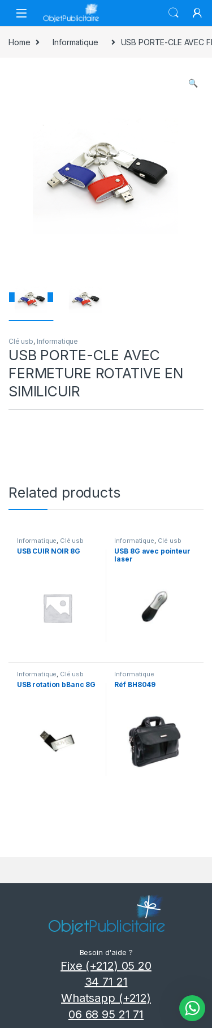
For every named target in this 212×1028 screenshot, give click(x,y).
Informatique (75, 42)
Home (19, 42)
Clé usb (20, 341)
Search (173, 13)
